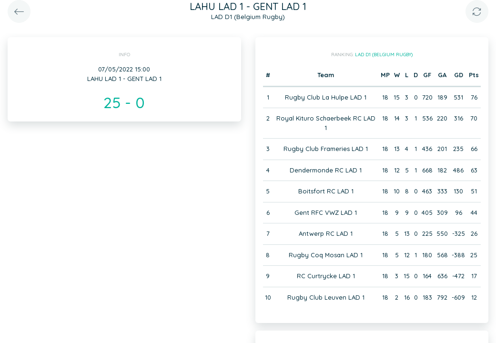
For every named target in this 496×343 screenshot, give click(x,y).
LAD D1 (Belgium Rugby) (384, 54)
